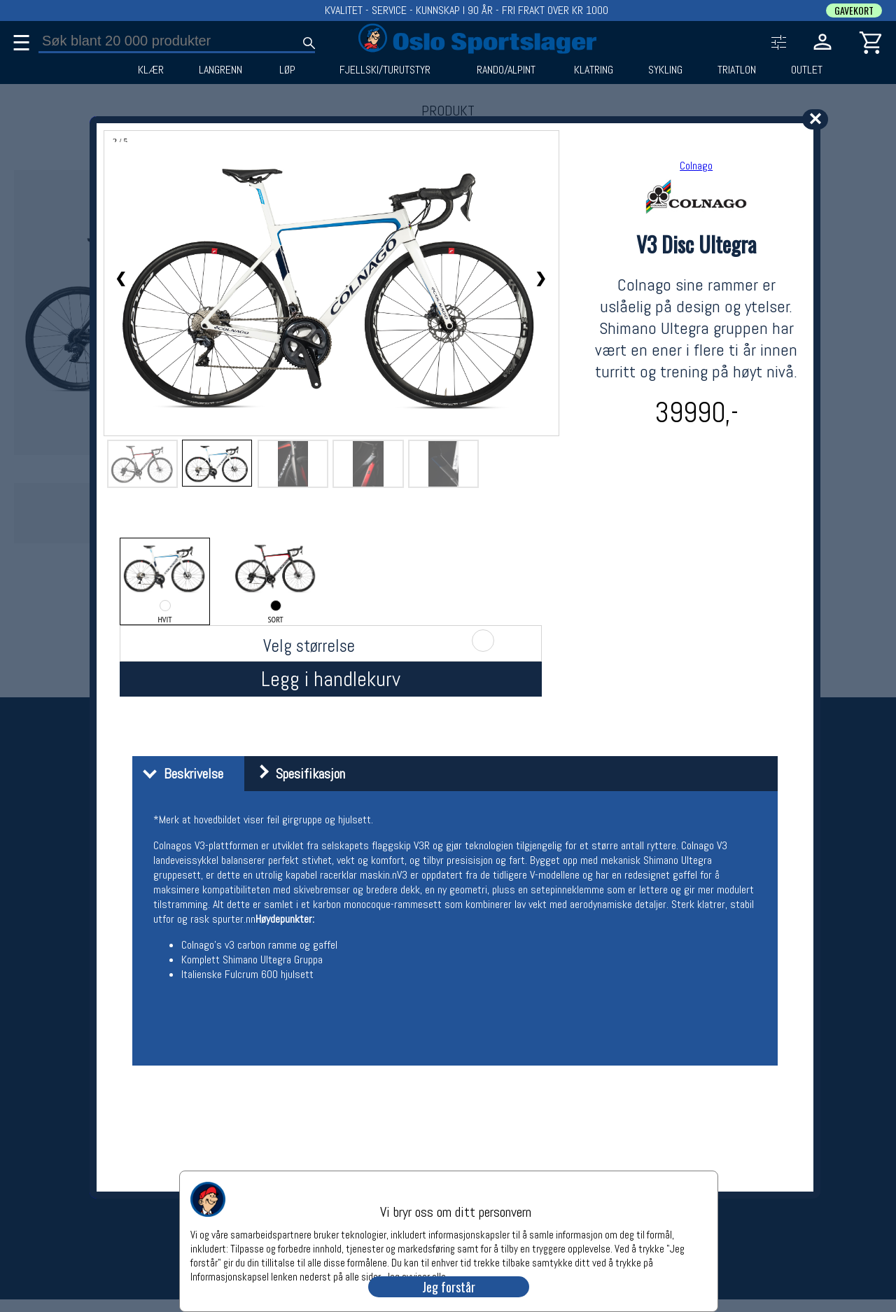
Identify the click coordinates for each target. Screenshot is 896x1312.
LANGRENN (220, 70)
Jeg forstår (448, 1287)
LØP (287, 70)
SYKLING (665, 70)
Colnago (696, 165)
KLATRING (593, 70)
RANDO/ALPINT (506, 70)
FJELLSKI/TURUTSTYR (385, 70)
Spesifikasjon (296, 774)
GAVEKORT (854, 11)
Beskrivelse (179, 774)
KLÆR (151, 70)
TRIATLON (737, 70)
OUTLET (806, 70)
